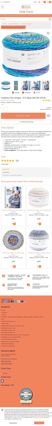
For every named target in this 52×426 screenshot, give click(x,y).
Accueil (4, 23)
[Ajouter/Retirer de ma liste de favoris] (48, 116)
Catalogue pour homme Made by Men (10, 337)
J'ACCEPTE (39, 423)
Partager (16, 93)
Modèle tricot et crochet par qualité (10, 341)
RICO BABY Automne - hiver (8, 330)
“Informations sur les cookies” (17, 417)
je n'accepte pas (13, 423)
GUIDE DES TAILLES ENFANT (8, 346)
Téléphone (4, 373)
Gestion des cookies (6, 361)
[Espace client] (39, 2)
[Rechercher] (50, 19)
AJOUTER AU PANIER (23, 116)
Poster (36, 93)
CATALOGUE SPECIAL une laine (9, 339)
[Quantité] (4, 108)
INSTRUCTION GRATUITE (7, 344)
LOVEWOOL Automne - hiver (8, 328)
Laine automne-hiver (14, 23)
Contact (35, 2)
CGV (2, 319)
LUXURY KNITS (5, 323)
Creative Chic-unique (7, 100)
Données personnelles (6, 363)
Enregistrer (26, 93)
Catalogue (4, 312)
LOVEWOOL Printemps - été (8, 321)
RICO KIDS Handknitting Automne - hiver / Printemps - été (15, 335)
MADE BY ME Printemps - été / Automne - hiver (12, 326)
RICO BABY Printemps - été (8, 332)
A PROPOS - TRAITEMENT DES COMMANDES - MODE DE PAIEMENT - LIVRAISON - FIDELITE (22, 317)
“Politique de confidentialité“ (39, 417)
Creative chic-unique (26, 23)
